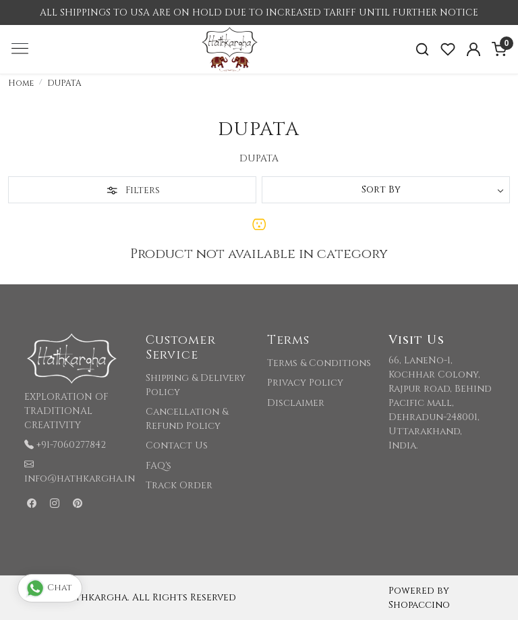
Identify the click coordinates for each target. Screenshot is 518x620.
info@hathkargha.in (79, 478)
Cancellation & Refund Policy (187, 418)
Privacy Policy (305, 382)
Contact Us (177, 445)
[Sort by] (386, 189)
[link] (422, 49)
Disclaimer (295, 402)
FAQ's (158, 465)
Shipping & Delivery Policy (196, 384)
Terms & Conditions (319, 363)
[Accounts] (473, 49)
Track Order (179, 485)
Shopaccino (419, 604)
